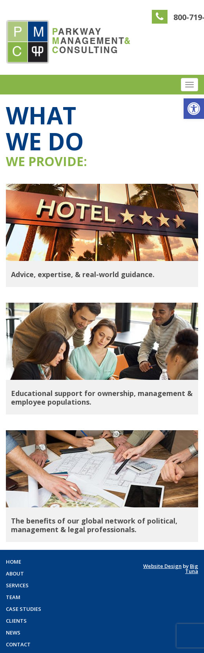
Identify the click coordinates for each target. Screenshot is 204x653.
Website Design (162, 566)
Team (13, 597)
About (15, 573)
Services (17, 585)
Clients (16, 620)
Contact (18, 644)
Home (13, 561)
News (13, 632)
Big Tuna (191, 568)
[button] (194, 108)
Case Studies (23, 608)
